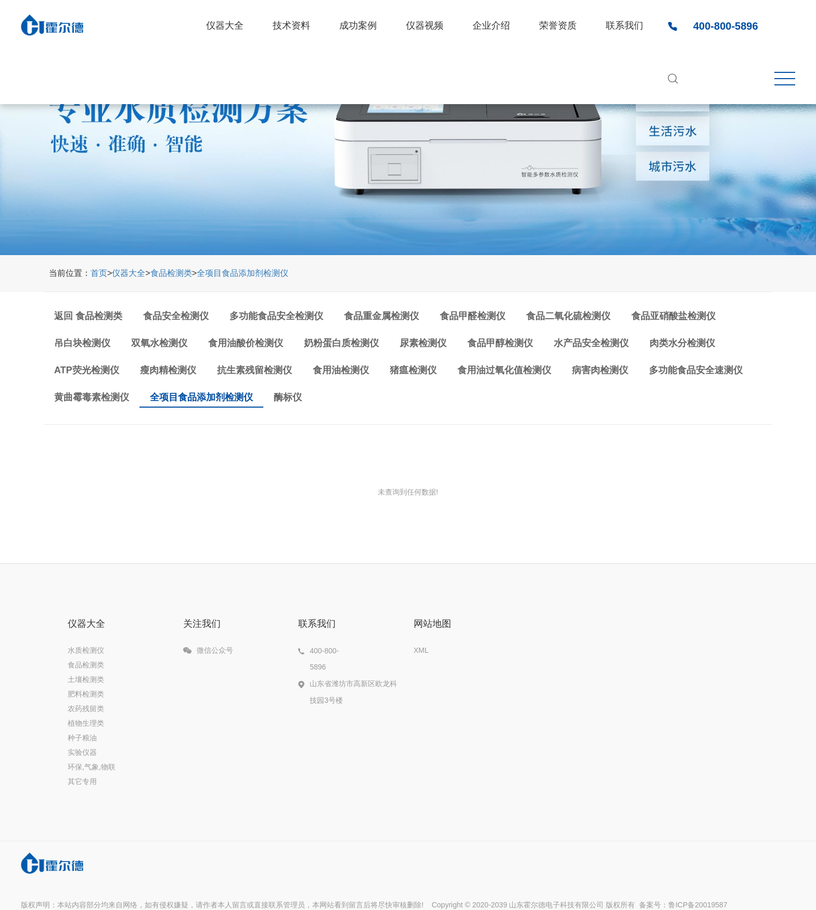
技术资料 (291, 25)
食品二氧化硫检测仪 (568, 316)
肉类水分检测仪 (682, 343)
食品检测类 (171, 273)
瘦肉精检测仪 (168, 370)
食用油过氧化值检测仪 (504, 370)
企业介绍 (491, 25)
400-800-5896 (725, 26)
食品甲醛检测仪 (472, 316)
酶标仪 (288, 397)
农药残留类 (86, 708)
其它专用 (82, 781)
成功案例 (358, 25)
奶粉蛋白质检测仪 (341, 343)
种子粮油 (82, 738)
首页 (99, 273)
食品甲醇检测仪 (500, 343)
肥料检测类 (86, 694)
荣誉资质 (558, 25)
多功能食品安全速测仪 (696, 370)
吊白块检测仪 (82, 343)
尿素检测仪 (423, 343)
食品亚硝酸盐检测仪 (673, 316)
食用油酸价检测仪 (245, 343)
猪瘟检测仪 (413, 370)
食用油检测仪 (341, 370)
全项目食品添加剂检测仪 (242, 273)
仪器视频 (424, 25)
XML (421, 650)
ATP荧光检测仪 (86, 370)
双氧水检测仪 (159, 343)
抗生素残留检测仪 (254, 370)
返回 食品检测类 (88, 316)
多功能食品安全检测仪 (276, 316)
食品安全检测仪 (176, 316)
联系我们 (624, 25)
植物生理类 (86, 723)
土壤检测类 (86, 679)
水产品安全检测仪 (591, 343)
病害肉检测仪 (600, 370)
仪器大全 (225, 25)
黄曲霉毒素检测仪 (91, 397)
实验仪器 (82, 752)
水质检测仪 (86, 650)
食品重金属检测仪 (381, 316)
